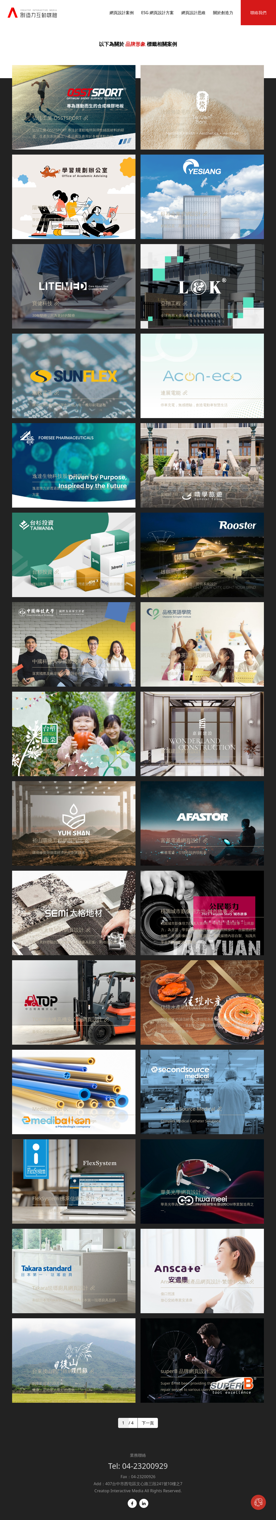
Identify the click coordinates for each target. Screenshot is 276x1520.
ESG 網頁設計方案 (157, 12)
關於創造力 (223, 12)
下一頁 (148, 1423)
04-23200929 (145, 1466)
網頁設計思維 (193, 12)
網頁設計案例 (122, 12)
